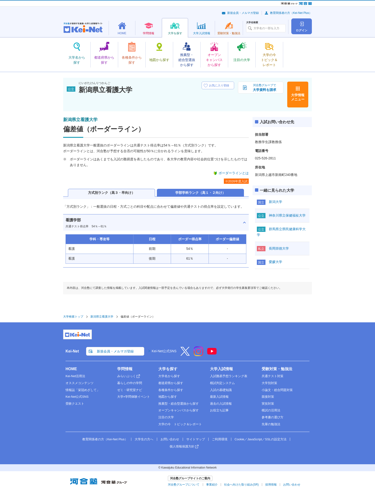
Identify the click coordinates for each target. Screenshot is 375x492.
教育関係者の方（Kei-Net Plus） (291, 13)
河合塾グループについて (183, 484)
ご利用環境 (219, 439)
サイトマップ (195, 439)
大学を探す (167, 369)
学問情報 (124, 369)
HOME (71, 369)
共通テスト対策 (272, 376)
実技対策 (268, 403)
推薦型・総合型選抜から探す (178, 403)
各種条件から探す (170, 390)
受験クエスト (75, 403)
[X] (185, 354)
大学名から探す (169, 376)
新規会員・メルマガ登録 (243, 13)
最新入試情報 (219, 396)
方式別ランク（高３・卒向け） (111, 193)
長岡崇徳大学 (279, 248)
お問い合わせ (169, 439)
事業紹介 (212, 484)
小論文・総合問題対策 (277, 390)
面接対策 (268, 396)
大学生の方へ (144, 439)
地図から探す (167, 396)
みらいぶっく (126, 376)
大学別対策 (269, 383)
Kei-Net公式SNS (164, 351)
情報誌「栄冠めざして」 (83, 390)
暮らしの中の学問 (129, 383)
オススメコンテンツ (80, 383)
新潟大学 (275, 202)
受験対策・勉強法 (277, 369)
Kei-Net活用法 (75, 376)
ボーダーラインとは (234, 173)
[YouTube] (212, 354)
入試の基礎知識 (221, 390)
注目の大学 (166, 417)
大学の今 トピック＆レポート (180, 424)
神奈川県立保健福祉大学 (287, 215)
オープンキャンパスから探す (178, 410)
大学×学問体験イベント (133, 396)
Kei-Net (72, 351)
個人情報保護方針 (182, 446)
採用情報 (271, 484)
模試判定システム (222, 383)
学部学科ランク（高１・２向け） (200, 193)
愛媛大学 (275, 262)
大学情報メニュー (297, 97)
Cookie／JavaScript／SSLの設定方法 (261, 439)
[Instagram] (198, 354)
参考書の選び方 (272, 417)
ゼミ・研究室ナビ (129, 390)
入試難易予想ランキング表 (228, 376)
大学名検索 (252, 22)
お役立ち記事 (219, 410)
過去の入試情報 (221, 403)
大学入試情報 (221, 369)
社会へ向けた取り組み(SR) (241, 484)
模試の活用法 (271, 410)
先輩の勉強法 (271, 424)
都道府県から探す (170, 383)
